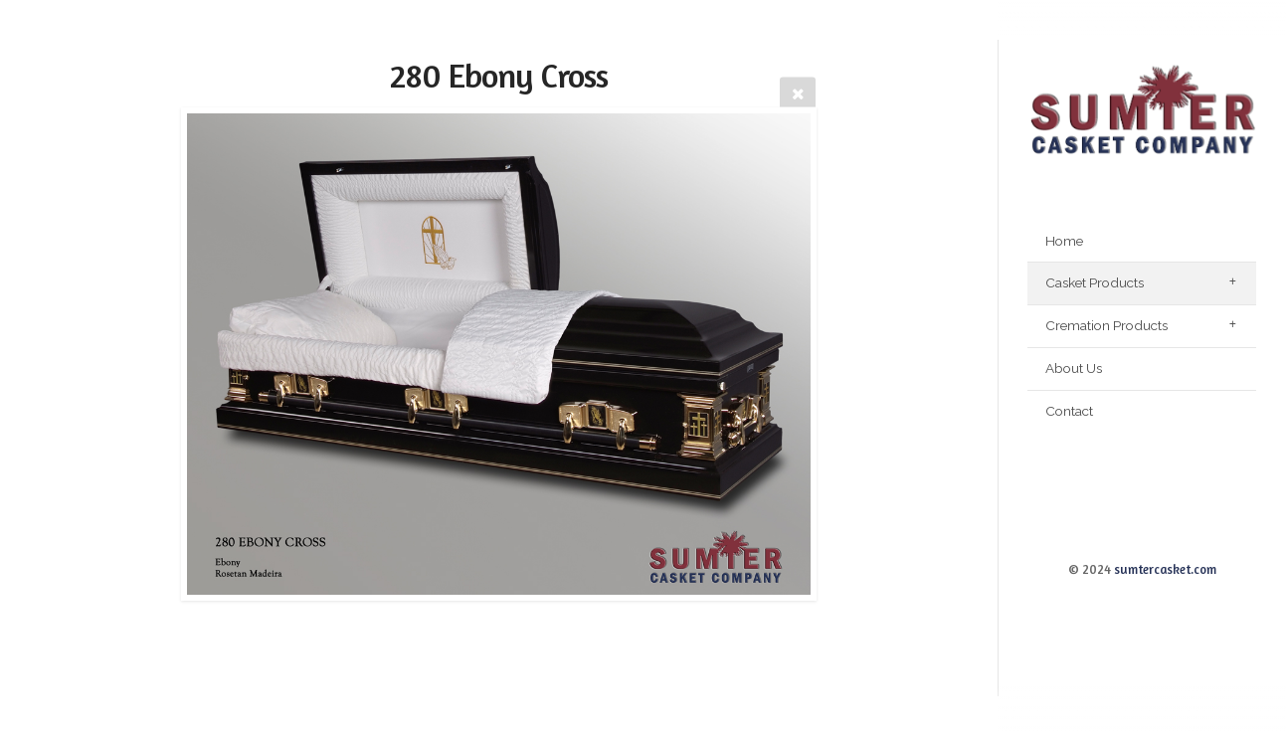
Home (1064, 241)
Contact (1069, 411)
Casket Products (1094, 282)
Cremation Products (1106, 325)
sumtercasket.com (1165, 569)
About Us (1073, 368)
